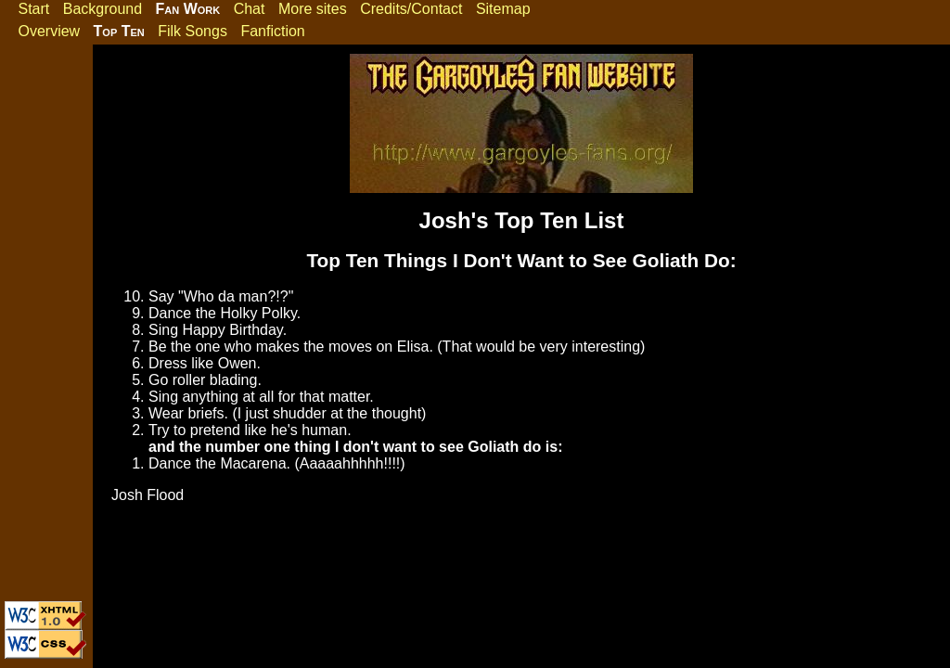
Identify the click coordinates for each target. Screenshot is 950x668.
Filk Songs (192, 31)
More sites (312, 9)
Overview (49, 31)
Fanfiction (272, 31)
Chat (249, 9)
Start (33, 9)
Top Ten (119, 31)
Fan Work (188, 9)
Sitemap (503, 9)
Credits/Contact (411, 9)
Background (102, 9)
